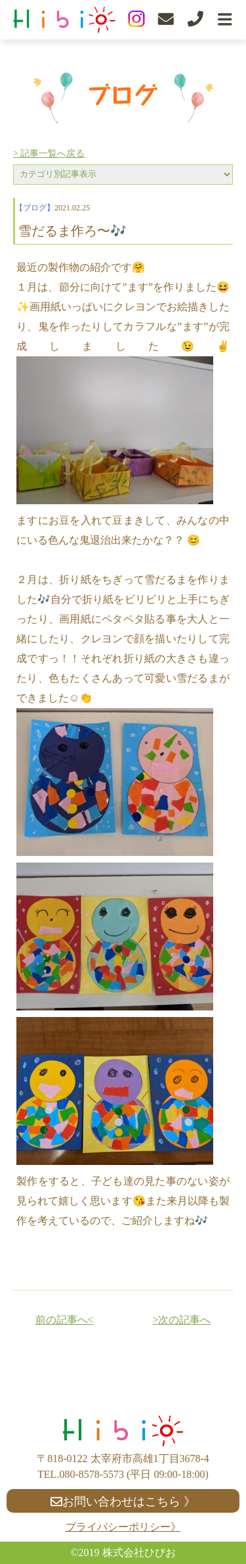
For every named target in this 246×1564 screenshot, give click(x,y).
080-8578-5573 (91, 1474)
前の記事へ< (64, 1319)
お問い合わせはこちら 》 (123, 1501)
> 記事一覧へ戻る (49, 153)
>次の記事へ (181, 1319)
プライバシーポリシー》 (123, 1526)
